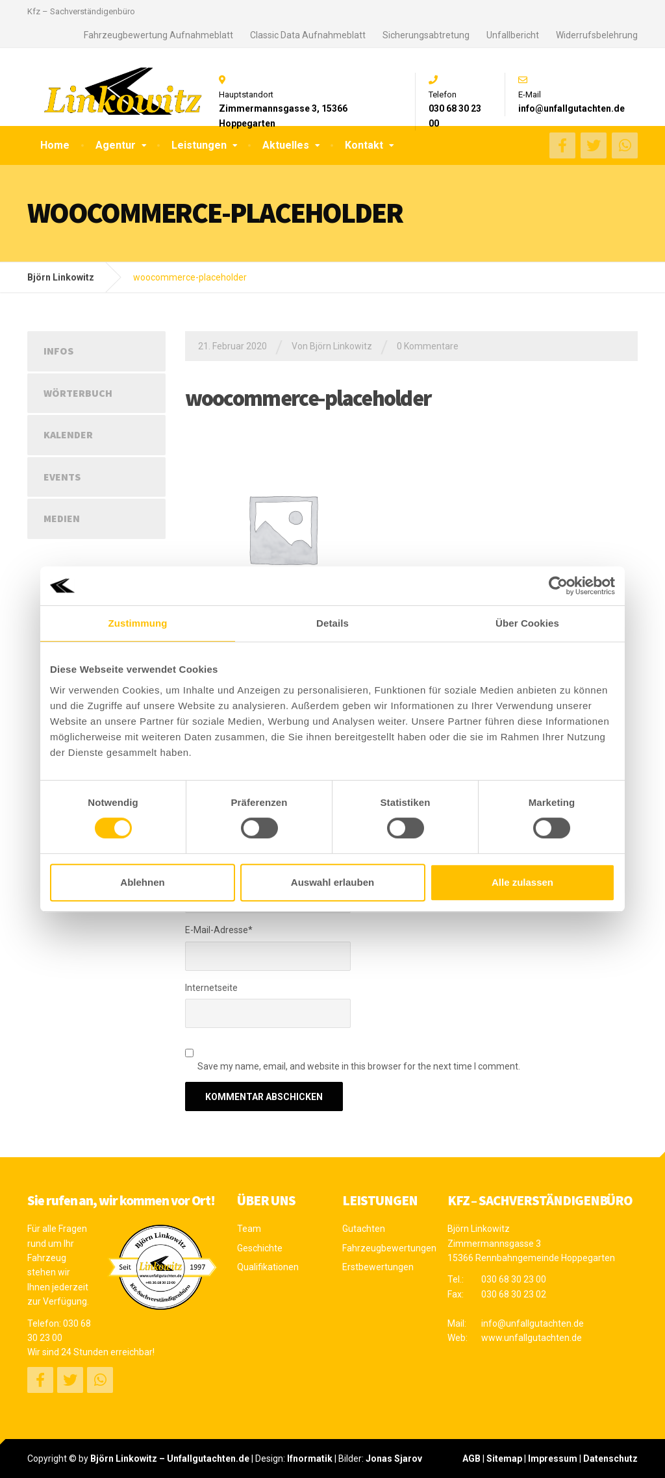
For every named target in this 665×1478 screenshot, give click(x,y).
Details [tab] (332, 623)
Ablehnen (142, 882)
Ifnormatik (309, 1458)
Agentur (115, 145)
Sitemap (504, 1458)
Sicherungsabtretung (426, 35)
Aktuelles (285, 145)
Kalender (68, 434)
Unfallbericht (512, 35)
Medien (62, 518)
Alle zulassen (522, 882)
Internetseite (211, 988)
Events (62, 476)
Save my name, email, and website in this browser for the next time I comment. (358, 1066)
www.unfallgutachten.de (531, 1338)
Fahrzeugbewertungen (385, 1248)
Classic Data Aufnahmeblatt (308, 35)
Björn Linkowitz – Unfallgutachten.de (169, 1458)
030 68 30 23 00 (513, 1279)
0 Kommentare (427, 346)
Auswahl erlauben (332, 882)
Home (54, 145)
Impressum (552, 1458)
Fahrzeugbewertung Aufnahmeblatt (158, 35)
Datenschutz (610, 1458)
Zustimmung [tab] (138, 623)
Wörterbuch (78, 392)
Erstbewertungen (378, 1267)
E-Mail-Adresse (219, 930)
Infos (58, 350)
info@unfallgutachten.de (532, 1323)
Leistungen (199, 145)
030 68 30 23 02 (513, 1294)
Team (249, 1228)
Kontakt (364, 145)
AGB (471, 1458)
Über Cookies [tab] (527, 623)
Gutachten (363, 1228)
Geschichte (259, 1248)
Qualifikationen (268, 1267)
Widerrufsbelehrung (597, 35)
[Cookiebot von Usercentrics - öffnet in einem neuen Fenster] (558, 585)
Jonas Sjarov (394, 1458)
